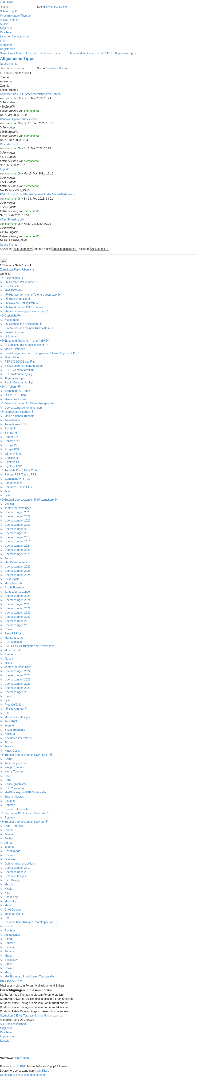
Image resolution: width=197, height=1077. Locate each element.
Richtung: (93, 248)
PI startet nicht (9, 144)
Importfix (5, 169)
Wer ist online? (11, 981)
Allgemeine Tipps (17, 58)
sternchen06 (13, 98)
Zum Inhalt (6, 2)
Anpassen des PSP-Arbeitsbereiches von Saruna (30, 94)
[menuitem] (15, 15)
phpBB (19, 1066)
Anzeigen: (16, 248)
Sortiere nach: (55, 248)
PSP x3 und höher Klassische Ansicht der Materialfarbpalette (37, 194)
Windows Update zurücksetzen (19, 119)
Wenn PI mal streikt (12, 219)
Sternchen (22, 1058)
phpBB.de (43, 1070)
